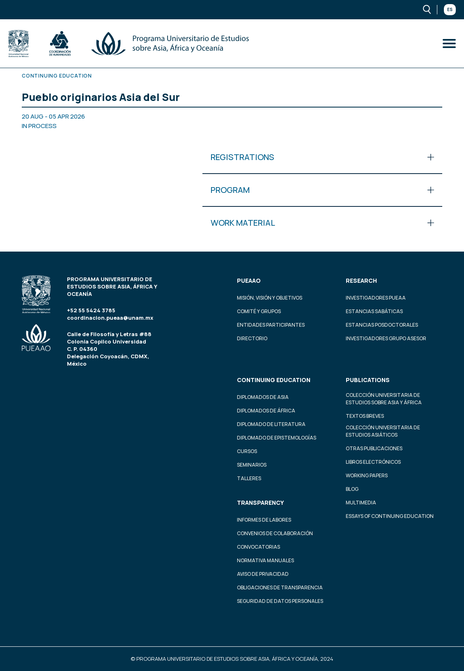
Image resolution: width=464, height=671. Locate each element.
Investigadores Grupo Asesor (386, 338)
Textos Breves (365, 415)
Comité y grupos (259, 311)
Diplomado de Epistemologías (276, 437)
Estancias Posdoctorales (382, 324)
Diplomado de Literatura (271, 424)
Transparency (260, 502)
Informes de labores (264, 519)
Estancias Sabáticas (374, 311)
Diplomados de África (266, 410)
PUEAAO (249, 280)
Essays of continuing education (390, 516)
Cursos (247, 451)
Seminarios (251, 464)
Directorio (252, 338)
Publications (368, 380)
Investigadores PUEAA (376, 297)
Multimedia (361, 502)
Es (450, 9)
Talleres (249, 478)
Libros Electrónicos (373, 461)
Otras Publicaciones (374, 448)
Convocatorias (258, 546)
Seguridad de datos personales (280, 601)
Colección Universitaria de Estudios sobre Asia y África (384, 399)
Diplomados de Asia (263, 397)
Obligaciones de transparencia (280, 587)
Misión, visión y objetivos (269, 297)
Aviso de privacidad (263, 573)
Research (361, 280)
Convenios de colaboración (275, 533)
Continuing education (273, 380)
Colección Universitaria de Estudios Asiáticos (383, 431)
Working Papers (367, 475)
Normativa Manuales (265, 560)
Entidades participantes (271, 324)
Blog (352, 489)
